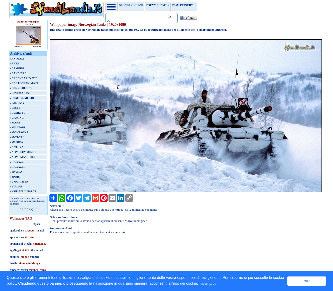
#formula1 (36, 250)
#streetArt (29, 230)
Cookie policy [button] (208, 284)
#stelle (13, 263)
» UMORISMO (19, 181)
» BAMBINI (17, 68)
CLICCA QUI (28, 209)
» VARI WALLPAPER (23, 191)
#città (25, 250)
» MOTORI (17, 137)
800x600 (18, 46)
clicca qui (119, 232)
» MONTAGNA (19, 132)
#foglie (25, 256)
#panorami (16, 243)
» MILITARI (17, 127)
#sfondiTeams (37, 270)
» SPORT (15, 176)
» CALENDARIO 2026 (23, 78)
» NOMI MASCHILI (22, 157)
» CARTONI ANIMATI (24, 83)
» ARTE (14, 63)
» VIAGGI (16, 186)
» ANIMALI (17, 58)
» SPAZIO (16, 171)
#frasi (24, 270)
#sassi (40, 230)
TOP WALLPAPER (158, 5)
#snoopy (15, 270)
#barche (14, 256)
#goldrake (16, 230)
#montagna (39, 243)
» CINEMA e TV (20, 93)
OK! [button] (306, 281)
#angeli (34, 256)
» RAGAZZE (18, 162)
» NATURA (16, 147)
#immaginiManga (29, 263)
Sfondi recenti (131, 5)
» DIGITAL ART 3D (22, 98)
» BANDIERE (18, 73)
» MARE (15, 122)
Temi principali (184, 5)
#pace (37, 224)
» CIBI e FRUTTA (21, 88)
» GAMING (17, 117)
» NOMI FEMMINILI (23, 152)
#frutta (29, 237)
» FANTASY (17, 102)
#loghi (28, 243)
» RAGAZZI (17, 166)
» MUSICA (16, 142)
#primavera (17, 237)
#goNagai (15, 250)
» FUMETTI (17, 112)
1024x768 (37, 46)
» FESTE (15, 107)
